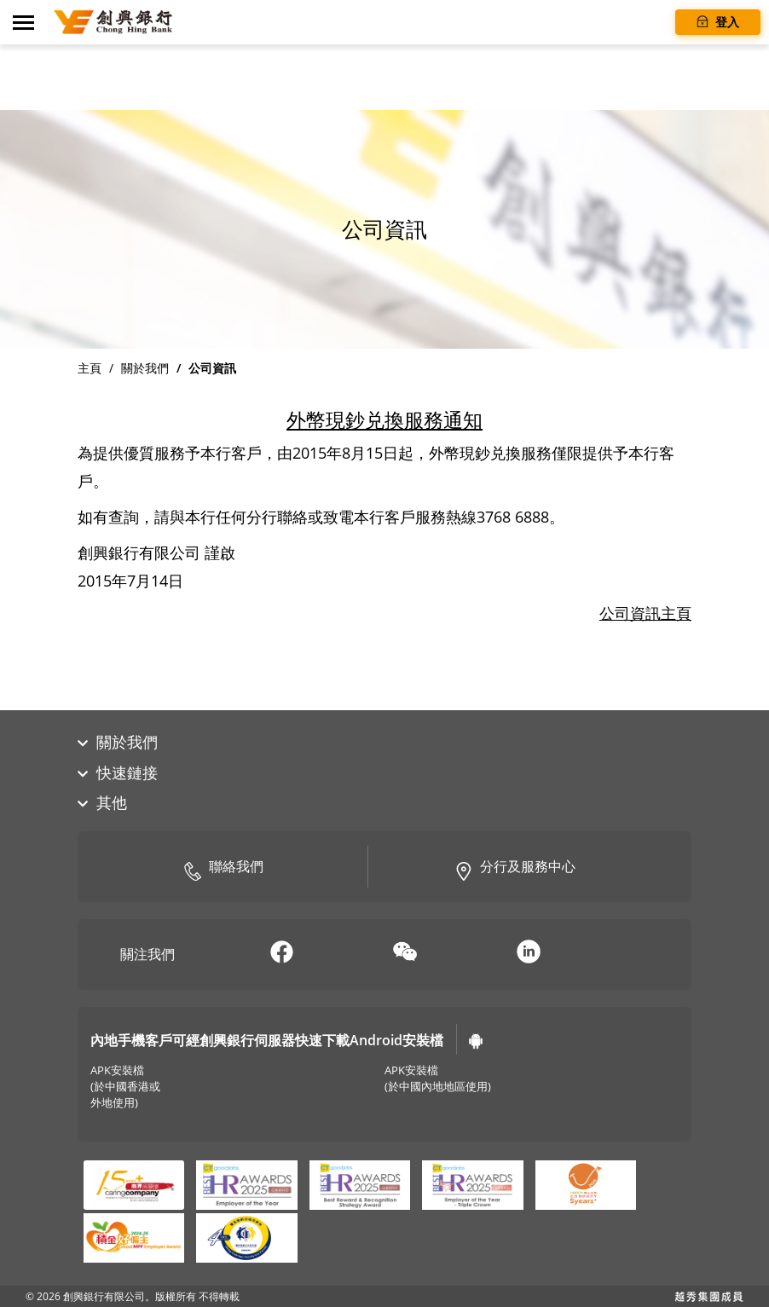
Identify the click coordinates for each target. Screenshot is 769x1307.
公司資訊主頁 (645, 613)
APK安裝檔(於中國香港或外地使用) (125, 1086)
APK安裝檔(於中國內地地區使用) (437, 1078)
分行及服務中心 (514, 868)
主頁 (89, 368)
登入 (718, 21)
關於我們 (145, 368)
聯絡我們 (223, 868)
